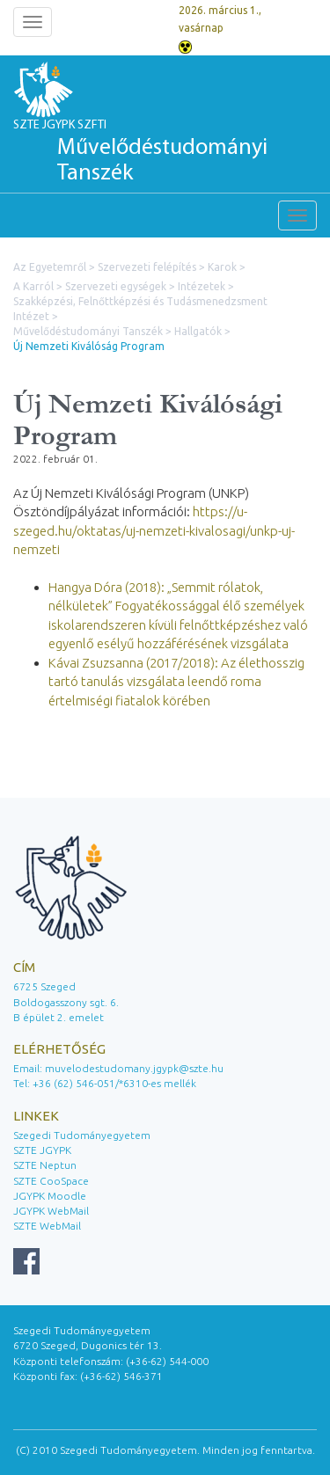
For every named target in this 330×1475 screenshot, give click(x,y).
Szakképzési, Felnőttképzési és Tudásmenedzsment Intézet (140, 309)
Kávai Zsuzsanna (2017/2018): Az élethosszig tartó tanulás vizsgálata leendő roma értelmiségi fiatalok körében (176, 681)
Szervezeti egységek (115, 286)
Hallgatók (198, 331)
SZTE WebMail (47, 1225)
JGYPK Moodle (49, 1195)
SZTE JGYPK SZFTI (165, 153)
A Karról (33, 286)
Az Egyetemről (49, 267)
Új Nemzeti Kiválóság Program (89, 346)
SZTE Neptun (45, 1165)
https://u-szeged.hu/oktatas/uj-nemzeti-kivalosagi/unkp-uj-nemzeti (154, 530)
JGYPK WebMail (51, 1210)
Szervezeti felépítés (147, 267)
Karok (222, 267)
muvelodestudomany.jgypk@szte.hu (134, 1068)
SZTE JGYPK (42, 1150)
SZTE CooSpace (51, 1181)
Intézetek (201, 286)
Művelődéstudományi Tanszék (88, 331)
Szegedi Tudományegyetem (81, 1135)
